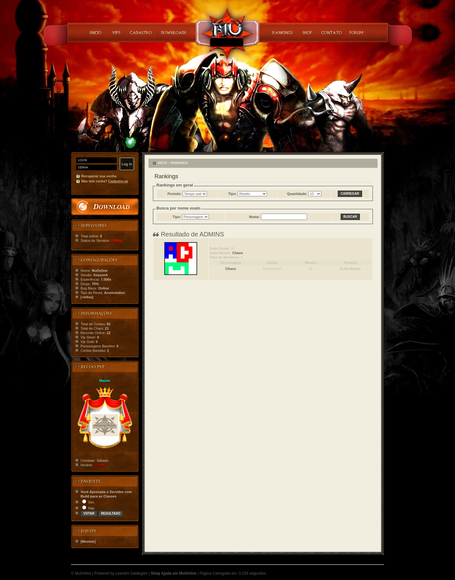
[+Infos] (87, 297)
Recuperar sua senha (98, 176)
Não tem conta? (104, 181)
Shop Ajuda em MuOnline (174, 573)
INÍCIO (162, 163)
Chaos (237, 253)
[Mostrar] (88, 541)
